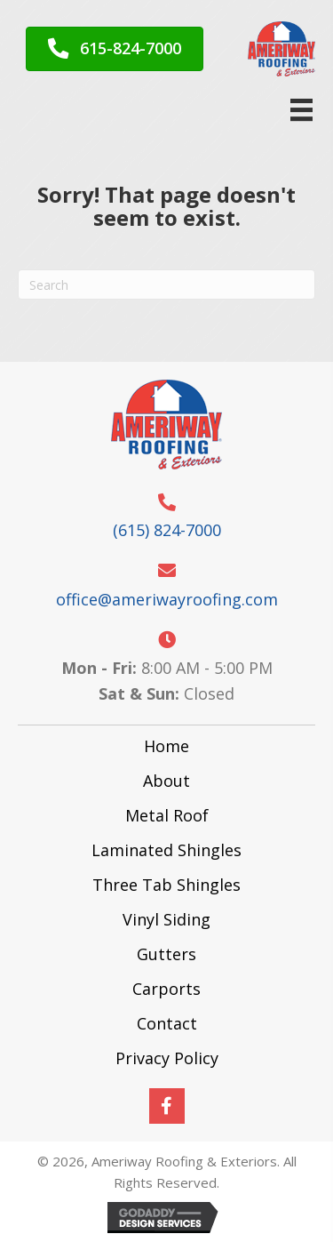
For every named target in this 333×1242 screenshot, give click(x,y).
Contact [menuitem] (167, 1023)
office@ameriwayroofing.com (167, 599)
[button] (167, 1106)
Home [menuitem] (166, 746)
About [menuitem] (166, 781)
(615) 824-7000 (167, 530)
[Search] (166, 284)
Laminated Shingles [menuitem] (166, 850)
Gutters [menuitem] (166, 954)
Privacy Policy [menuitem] (166, 1058)
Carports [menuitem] (166, 989)
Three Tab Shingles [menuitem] (166, 885)
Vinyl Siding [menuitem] (166, 919)
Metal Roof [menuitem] (167, 815)
